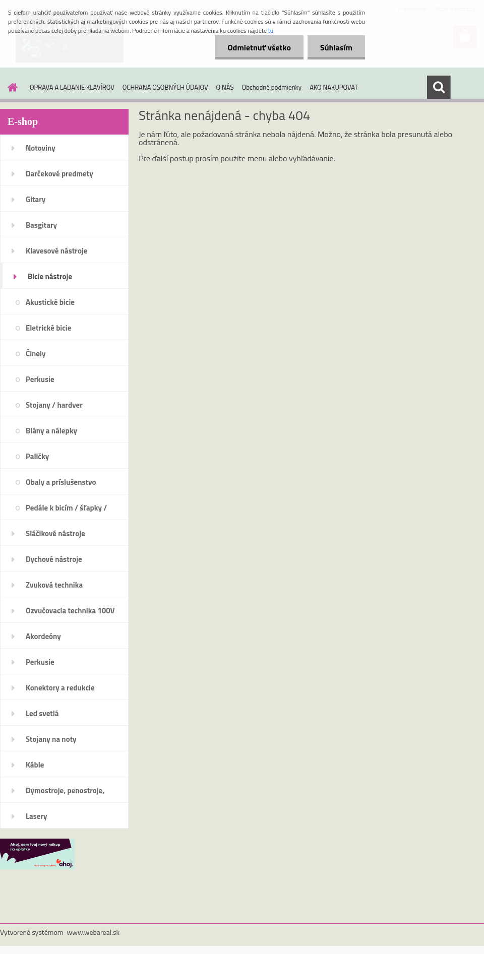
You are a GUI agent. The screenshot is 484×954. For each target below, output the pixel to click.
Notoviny (40, 148)
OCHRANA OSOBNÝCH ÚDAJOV (165, 87)
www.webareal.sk (93, 932)
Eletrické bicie (48, 328)
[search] (438, 87)
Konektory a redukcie (60, 687)
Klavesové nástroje (56, 251)
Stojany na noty (51, 739)
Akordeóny (43, 636)
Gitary (35, 199)
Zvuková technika (54, 585)
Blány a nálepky (51, 430)
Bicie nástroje (50, 276)
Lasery (36, 816)
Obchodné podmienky (272, 87)
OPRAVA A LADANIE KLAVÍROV (72, 87)
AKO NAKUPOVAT (334, 87)
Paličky (37, 456)
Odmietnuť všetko (259, 47)
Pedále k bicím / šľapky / (66, 508)
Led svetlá (42, 713)
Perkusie (40, 379)
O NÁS (225, 87)
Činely (36, 353)
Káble (35, 765)
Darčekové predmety (59, 173)
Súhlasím (336, 47)
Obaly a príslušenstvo (61, 482)
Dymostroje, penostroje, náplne (65, 794)
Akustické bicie (50, 302)
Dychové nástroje (54, 559)
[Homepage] (10, 87)
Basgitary (41, 225)
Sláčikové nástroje (55, 533)
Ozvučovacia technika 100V (70, 610)
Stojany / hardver (54, 405)
